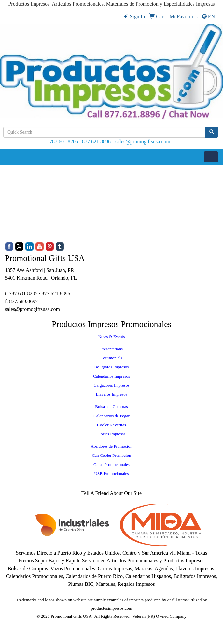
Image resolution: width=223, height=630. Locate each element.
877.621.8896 (96, 141)
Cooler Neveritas (111, 424)
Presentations (111, 348)
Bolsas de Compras (111, 406)
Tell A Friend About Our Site (111, 493)
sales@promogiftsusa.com (142, 141)
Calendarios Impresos (111, 376)
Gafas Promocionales (111, 464)
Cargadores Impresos (112, 385)
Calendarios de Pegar (111, 415)
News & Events (111, 336)
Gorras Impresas (112, 433)
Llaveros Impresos (111, 394)
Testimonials (111, 357)
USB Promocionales (111, 473)
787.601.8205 (63, 141)
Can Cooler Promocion (111, 455)
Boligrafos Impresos (111, 367)
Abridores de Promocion (111, 446)
